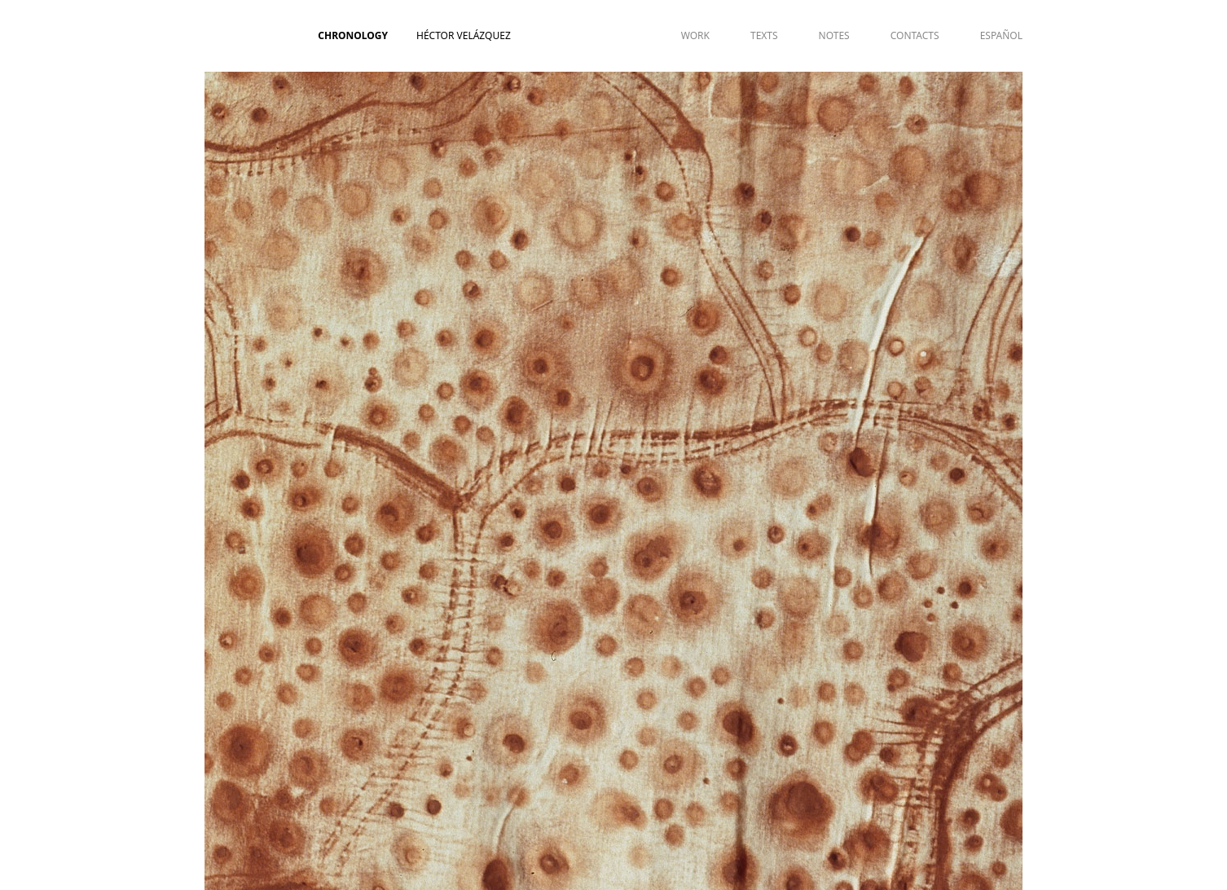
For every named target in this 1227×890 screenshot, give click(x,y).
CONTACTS (915, 35)
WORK (695, 35)
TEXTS (764, 35)
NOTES (834, 35)
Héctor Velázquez (463, 35)
